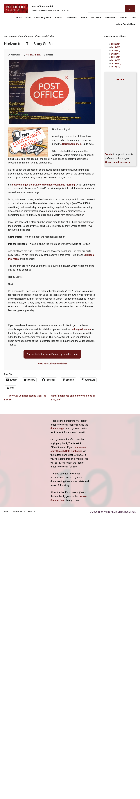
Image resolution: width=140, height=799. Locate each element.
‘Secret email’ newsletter (118, 162)
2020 (115, 60)
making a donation (81, 329)
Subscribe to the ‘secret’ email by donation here (52, 354)
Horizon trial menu (72, 144)
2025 (115, 44)
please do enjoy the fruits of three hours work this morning (43, 184)
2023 (115, 50)
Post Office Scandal (42, 6)
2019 (116, 63)
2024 (115, 47)
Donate (108, 154)
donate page (57, 428)
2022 (115, 54)
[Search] (130, 8)
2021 (115, 57)
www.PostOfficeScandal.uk (52, 363)
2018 (115, 67)
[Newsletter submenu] (116, 17)
